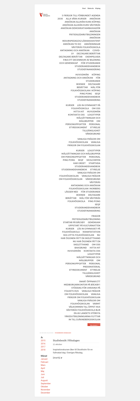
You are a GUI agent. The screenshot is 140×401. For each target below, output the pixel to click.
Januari (44, 359)
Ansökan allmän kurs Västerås (81, 25)
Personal (94, 124)
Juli (42, 377)
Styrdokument (78, 127)
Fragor (96, 216)
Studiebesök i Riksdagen (63, 333)
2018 (43, 350)
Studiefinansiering (88, 69)
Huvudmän (82, 74)
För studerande (90, 63)
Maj (42, 371)
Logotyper (94, 114)
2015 (43, 340)
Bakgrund (81, 247)
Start (84, 8)
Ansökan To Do (72, 44)
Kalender (50, 333)
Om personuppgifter (73, 157)
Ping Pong (86, 93)
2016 (43, 343)
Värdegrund (92, 133)
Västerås (90, 8)
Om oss (96, 108)
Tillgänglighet (91, 130)
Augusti (44, 380)
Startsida (94, 163)
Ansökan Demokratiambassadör (80, 28)
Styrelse (95, 127)
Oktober (44, 386)
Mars (43, 365)
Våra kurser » (94, 325)
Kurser (70, 105)
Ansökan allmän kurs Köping (82, 22)
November (45, 389)
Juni (43, 374)
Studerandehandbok (87, 66)
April (43, 368)
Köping (97, 8)
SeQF (97, 93)
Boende (80, 84)
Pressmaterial (91, 266)
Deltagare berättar (88, 53)
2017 (43, 346)
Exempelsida (93, 56)
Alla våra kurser (76, 18)
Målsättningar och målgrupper (81, 153)
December (45, 392)
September (46, 383)
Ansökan (95, 18)
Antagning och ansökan (75, 50)
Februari (44, 362)
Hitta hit (79, 111)
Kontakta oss (76, 114)
